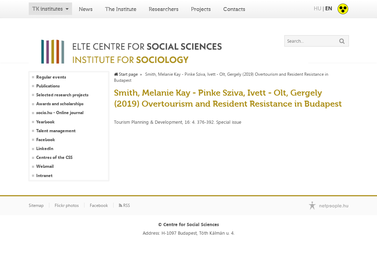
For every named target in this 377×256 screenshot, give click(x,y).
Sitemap (36, 205)
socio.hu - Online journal (59, 113)
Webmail (45, 166)
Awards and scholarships (59, 104)
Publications (48, 86)
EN (328, 8)
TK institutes (47, 9)
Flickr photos (67, 205)
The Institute (120, 9)
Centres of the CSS (54, 157)
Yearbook (45, 122)
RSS (124, 205)
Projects (201, 9)
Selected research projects (62, 95)
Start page (126, 74)
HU (317, 8)
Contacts (234, 9)
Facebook (45, 140)
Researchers (164, 9)
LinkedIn (44, 148)
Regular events (51, 77)
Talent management (56, 131)
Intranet (44, 176)
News (86, 9)
